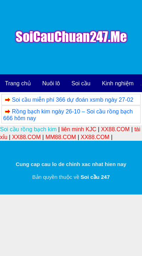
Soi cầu (80, 83)
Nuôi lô (51, 83)
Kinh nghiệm (117, 83)
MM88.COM (60, 137)
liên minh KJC (79, 129)
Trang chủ (18, 83)
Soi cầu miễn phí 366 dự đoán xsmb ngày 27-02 (72, 100)
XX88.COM (115, 129)
